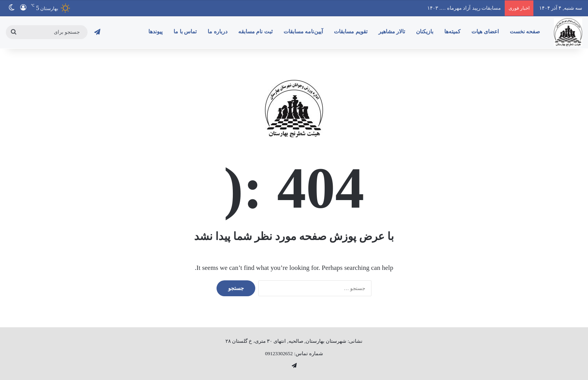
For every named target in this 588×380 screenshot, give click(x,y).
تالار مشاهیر (392, 32)
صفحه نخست (525, 32)
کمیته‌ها (452, 32)
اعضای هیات (485, 32)
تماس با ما (185, 32)
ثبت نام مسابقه (255, 32)
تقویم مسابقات (351, 32)
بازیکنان (424, 32)
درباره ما (217, 32)
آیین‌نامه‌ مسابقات (303, 32)
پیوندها (155, 32)
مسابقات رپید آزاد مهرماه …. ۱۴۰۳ (464, 8)
